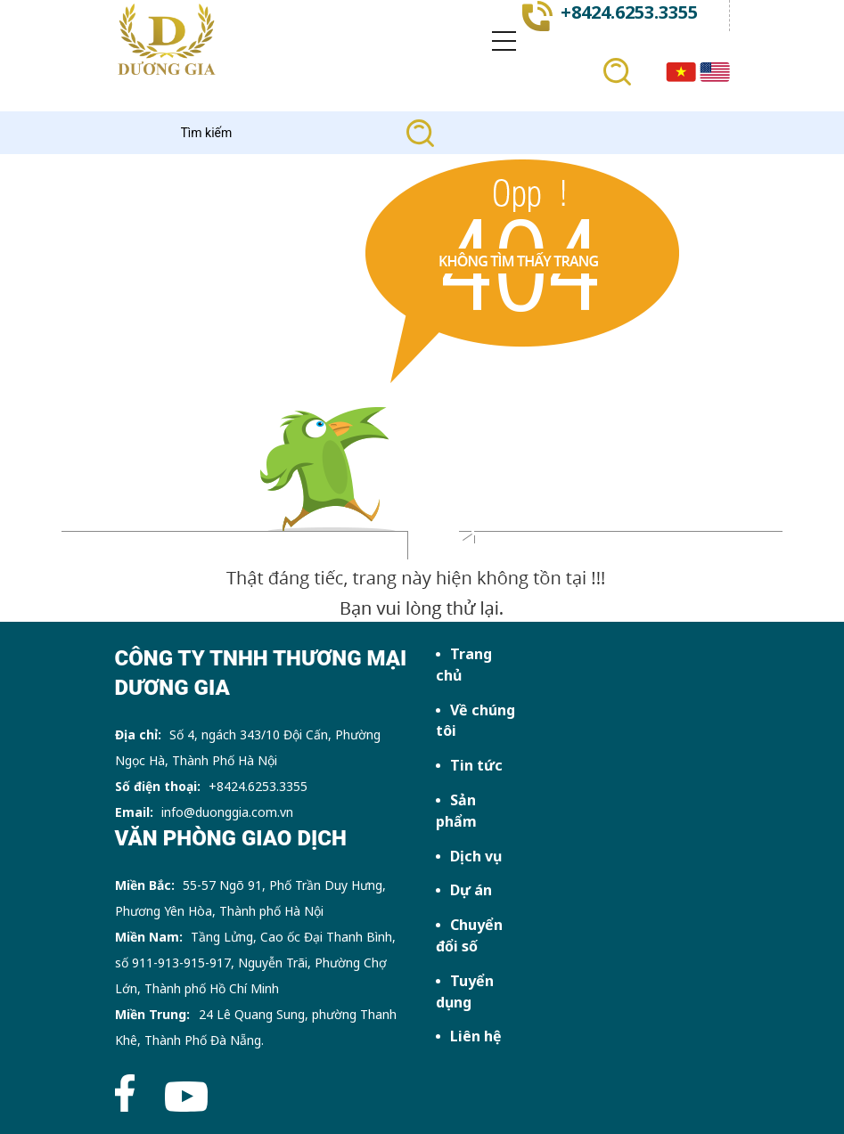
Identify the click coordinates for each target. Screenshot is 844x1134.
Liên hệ (476, 1036)
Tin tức (476, 765)
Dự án (471, 890)
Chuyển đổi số (469, 935)
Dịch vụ (476, 856)
